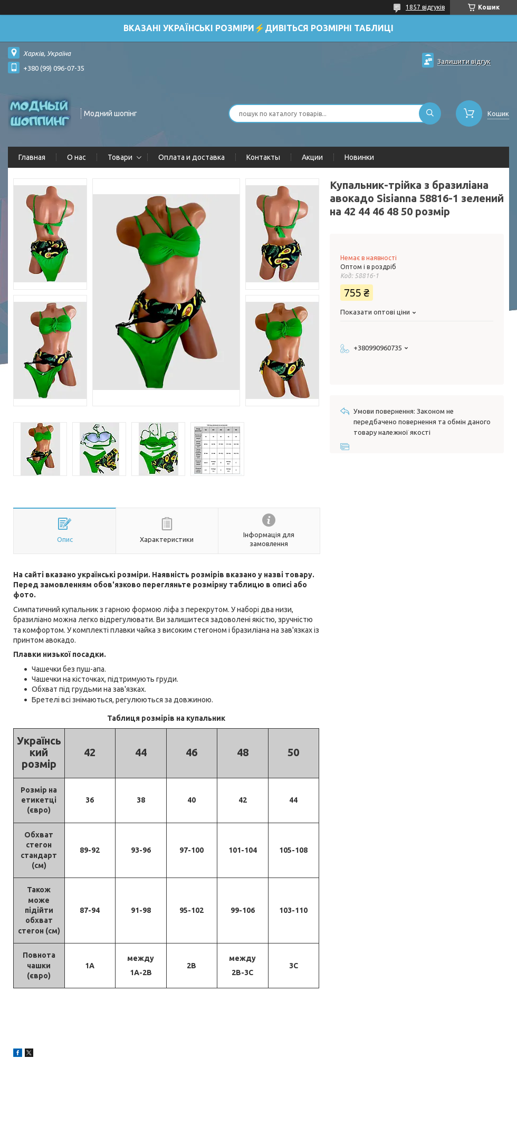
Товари (120, 157)
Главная (31, 157)
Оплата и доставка (191, 157)
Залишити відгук (464, 61)
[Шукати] (430, 113)
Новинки (359, 157)
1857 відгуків (425, 7)
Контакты (263, 157)
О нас (76, 157)
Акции (312, 157)
